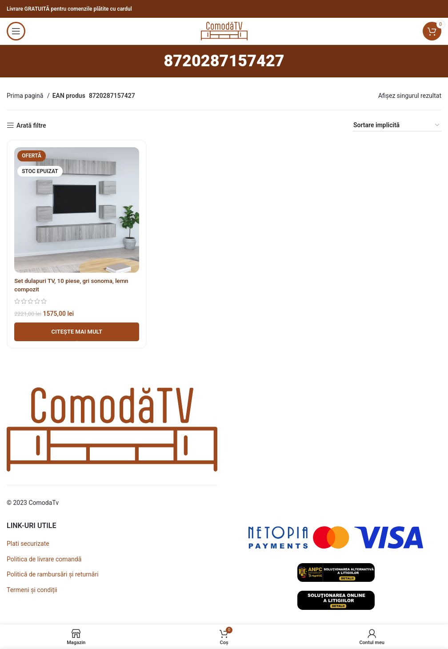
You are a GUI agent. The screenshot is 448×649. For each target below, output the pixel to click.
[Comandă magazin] (396, 125)
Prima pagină (26, 95)
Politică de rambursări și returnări (53, 574)
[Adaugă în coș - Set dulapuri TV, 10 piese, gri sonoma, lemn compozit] (76, 332)
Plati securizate (28, 543)
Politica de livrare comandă (44, 559)
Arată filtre (31, 125)
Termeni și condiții (32, 589)
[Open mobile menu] (16, 31)
